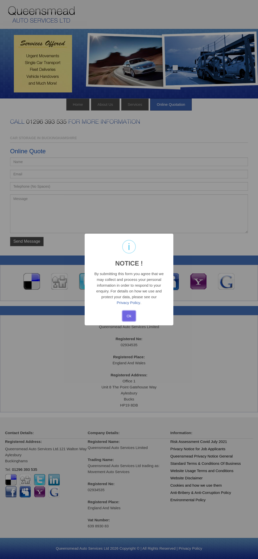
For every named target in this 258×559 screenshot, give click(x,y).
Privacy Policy (128, 302)
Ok (128, 316)
